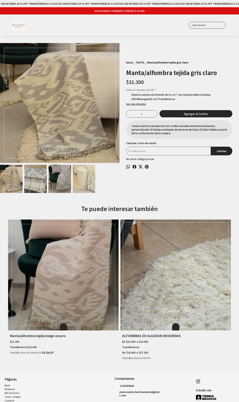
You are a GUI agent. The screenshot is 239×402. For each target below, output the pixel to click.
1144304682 (124, 334)
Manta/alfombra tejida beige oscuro (32, 281)
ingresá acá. (107, 379)
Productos (10, 337)
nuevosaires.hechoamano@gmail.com (137, 341)
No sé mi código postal (140, 159)
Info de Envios (12, 341)
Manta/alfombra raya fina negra (203, 279)
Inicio (7, 333)
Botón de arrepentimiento (126, 379)
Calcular (222, 151)
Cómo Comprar (13, 345)
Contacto (9, 348)
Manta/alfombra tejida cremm (145, 279)
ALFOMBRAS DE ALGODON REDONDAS (86, 281)
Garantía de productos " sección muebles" (26, 352)
